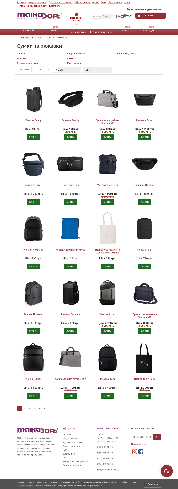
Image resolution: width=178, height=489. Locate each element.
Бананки (71, 58)
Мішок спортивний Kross (70, 249)
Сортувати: (24, 69)
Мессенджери (74, 63)
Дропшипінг (115, 2)
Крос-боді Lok (70, 185)
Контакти (54, 5)
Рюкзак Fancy (33, 120)
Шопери (21, 53)
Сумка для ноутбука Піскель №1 (107, 122)
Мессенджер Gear (107, 185)
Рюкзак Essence (70, 314)
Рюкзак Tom (107, 379)
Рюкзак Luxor (33, 379)
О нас (127, 2)
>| (44, 408)
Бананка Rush (33, 185)
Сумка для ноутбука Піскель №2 (145, 316)
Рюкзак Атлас (107, 314)
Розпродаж (148, 30)
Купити (33, 137)
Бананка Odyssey (145, 185)
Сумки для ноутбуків (28, 63)
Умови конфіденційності (33, 5)
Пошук (106, 16)
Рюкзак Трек (144, 249)
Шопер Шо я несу (144, 379)
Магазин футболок (31, 38)
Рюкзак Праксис (33, 314)
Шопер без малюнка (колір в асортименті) (107, 251)
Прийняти (152, 484)
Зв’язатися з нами (72, 465)
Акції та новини (37, 2)
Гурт (103, 2)
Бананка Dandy (70, 120)
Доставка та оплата (60, 2)
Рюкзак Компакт (33, 249)
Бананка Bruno (144, 120)
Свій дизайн (29, 30)
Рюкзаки (21, 58)
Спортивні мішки (76, 53)
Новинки (53, 30)
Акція (124, 30)
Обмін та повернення (86, 2)
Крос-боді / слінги (126, 53)
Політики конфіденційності (29, 486)
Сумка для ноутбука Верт (70, 379)
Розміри (21, 2)
